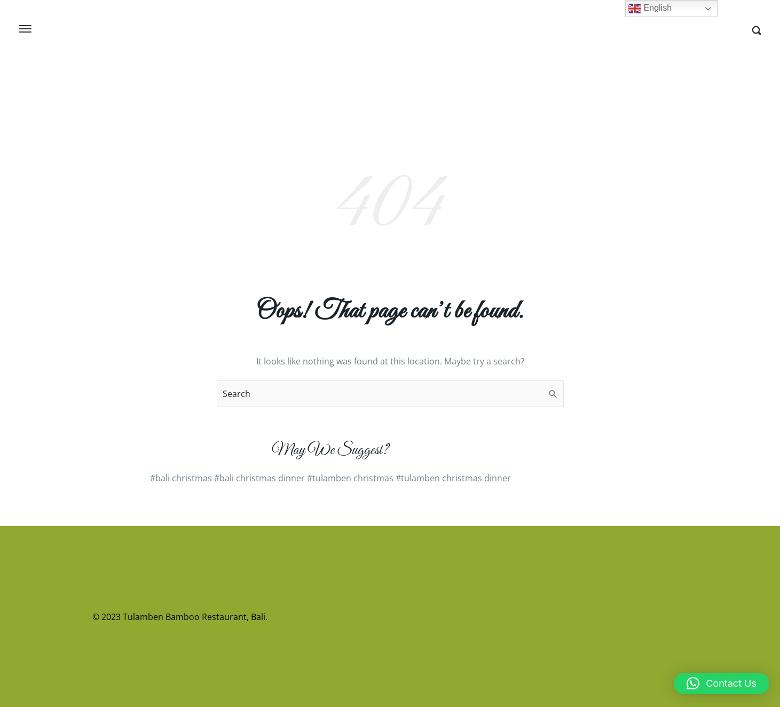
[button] (721, 683)
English (650, 8)
